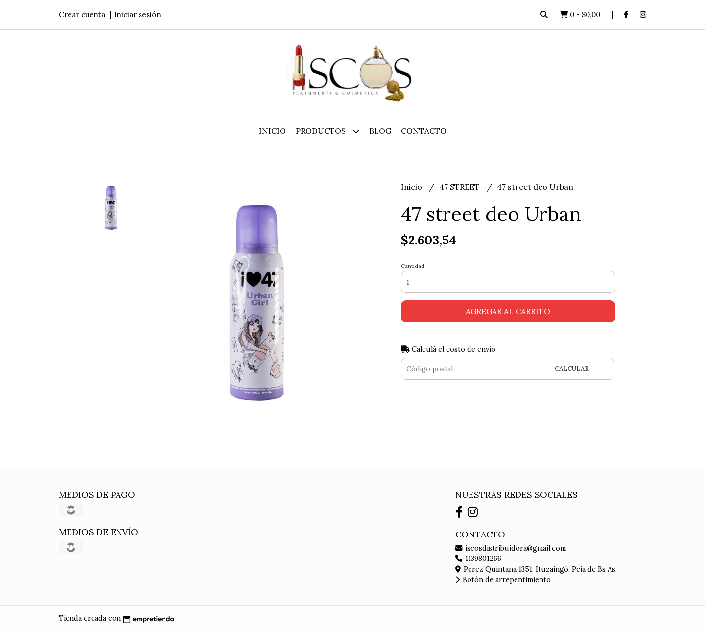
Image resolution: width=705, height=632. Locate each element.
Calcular (572, 369)
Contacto (423, 131)
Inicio (272, 131)
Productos (327, 131)
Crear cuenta (82, 14)
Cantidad (412, 266)
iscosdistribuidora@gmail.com (510, 548)
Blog (380, 131)
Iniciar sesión (137, 14)
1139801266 (478, 558)
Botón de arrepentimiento (503, 579)
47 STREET (460, 187)
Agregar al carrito (508, 311)
